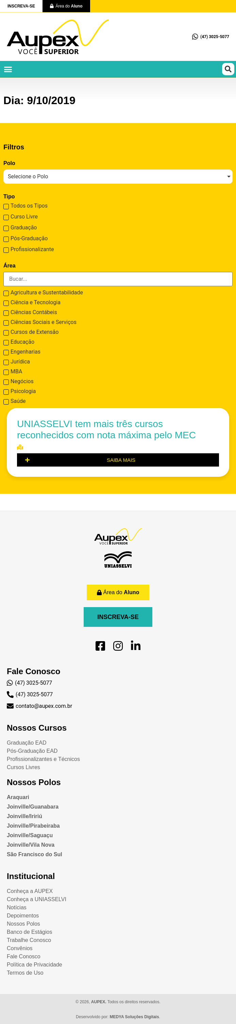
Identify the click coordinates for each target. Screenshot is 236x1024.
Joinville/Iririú (24, 816)
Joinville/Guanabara (32, 807)
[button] (8, 69)
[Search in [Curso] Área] (118, 279)
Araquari (18, 797)
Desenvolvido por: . (118, 1016)
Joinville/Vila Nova (30, 845)
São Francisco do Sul (34, 854)
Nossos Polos (34, 782)
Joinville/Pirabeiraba (33, 826)
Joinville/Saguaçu (30, 835)
